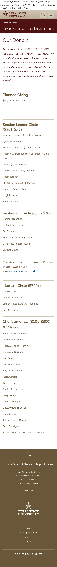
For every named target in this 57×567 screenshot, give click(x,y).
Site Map (28, 490)
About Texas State (28, 554)
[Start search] (43, 14)
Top (28, 454)
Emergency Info (28, 532)
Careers (28, 528)
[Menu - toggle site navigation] (51, 14)
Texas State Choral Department (28, 28)
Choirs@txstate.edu (28, 483)
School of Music (10, 23)
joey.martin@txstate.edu (22, 271)
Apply (28, 536)
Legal (28, 541)
